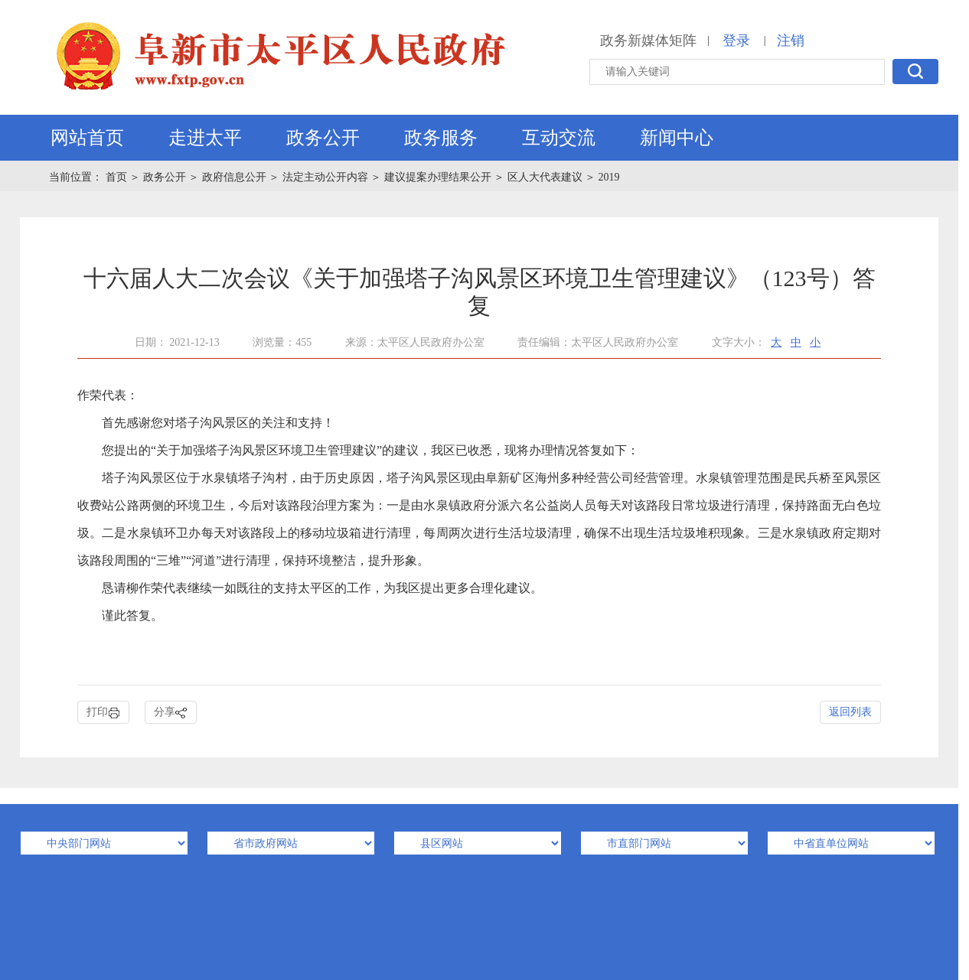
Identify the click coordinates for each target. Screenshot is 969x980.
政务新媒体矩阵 (648, 40)
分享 (171, 712)
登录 (736, 40)
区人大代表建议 (544, 177)
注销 (790, 40)
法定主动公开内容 (325, 177)
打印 (103, 712)
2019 (609, 177)
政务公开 (323, 138)
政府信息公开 (234, 177)
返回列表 (850, 712)
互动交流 (558, 138)
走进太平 (205, 138)
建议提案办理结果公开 (437, 177)
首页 (118, 177)
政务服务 (441, 138)
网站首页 (87, 138)
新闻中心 (676, 138)
